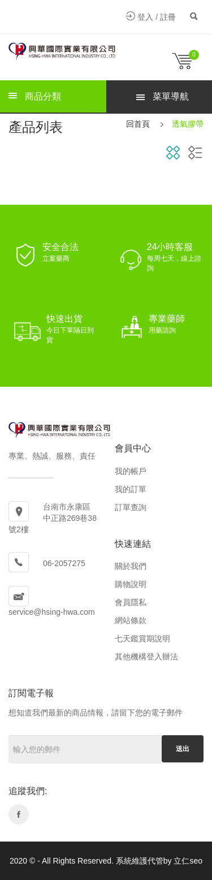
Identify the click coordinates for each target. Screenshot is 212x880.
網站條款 (130, 620)
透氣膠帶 (188, 123)
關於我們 (130, 566)
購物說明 (130, 584)
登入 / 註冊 (151, 16)
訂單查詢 (130, 507)
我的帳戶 (130, 471)
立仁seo (188, 860)
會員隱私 (130, 602)
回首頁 (138, 123)
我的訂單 (130, 489)
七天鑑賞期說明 (142, 638)
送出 (182, 749)
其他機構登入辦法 (146, 656)
